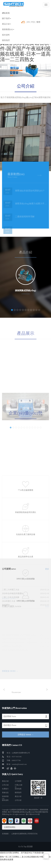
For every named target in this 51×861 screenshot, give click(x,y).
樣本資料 (6, 35)
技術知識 (18, 789)
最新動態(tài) (8, 29)
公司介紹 (25, 86)
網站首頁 (6, 13)
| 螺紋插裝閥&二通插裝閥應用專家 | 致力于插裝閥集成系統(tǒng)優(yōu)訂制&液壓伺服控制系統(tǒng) (25, 812)
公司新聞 (18, 781)
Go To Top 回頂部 (25, 847)
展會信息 (5, 793)
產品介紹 (6, 24)
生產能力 (5, 789)
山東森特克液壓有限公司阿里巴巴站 (24, 834)
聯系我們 (6, 40)
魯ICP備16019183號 (33, 814)
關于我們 (6, 18)
